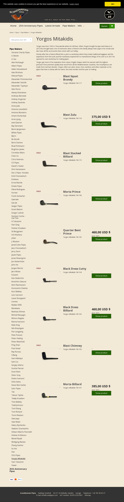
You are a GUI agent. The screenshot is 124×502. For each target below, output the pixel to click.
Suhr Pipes (16, 388)
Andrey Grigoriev (18, 99)
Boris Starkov (17, 142)
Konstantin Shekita (19, 288)
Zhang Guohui (17, 445)
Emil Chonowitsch (18, 176)
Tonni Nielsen (17, 415)
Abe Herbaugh (17, 62)
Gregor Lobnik (17, 213)
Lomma (14, 301)
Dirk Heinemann (18, 169)
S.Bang (14, 355)
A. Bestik (15, 56)
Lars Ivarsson (17, 295)
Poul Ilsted (15, 348)
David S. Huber (17, 166)
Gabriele (15, 199)
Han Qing (15, 225)
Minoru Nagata (17, 318)
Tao (13, 392)
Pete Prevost (16, 335)
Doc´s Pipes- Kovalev (20, 173)
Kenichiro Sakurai (18, 281)
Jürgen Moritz (17, 268)
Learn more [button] (74, 4)
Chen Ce (15, 156)
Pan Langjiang (17, 331)
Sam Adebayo (17, 358)
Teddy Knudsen (18, 398)
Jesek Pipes (16, 255)
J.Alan (13, 238)
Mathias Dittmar (18, 311)
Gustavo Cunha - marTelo (18, 217)
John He (14, 265)
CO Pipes (15, 163)
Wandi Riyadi (16, 438)
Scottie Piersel (17, 368)
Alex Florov (16, 89)
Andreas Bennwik (18, 96)
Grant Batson (17, 209)
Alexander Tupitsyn (19, 86)
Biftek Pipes (16, 132)
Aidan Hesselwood (19, 69)
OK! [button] (112, 4)
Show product (101, 83)
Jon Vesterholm (17, 261)
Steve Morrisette (18, 385)
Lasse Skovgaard (18, 298)
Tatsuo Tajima (17, 395)
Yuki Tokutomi (17, 462)
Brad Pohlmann (17, 146)
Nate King (15, 325)
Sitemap (88, 495)
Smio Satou (16, 382)
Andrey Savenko (18, 102)
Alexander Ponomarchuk (21, 79)
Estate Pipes (16, 186)
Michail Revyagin (18, 315)
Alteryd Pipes (17, 76)
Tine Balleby (16, 402)
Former (14, 193)
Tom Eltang (16, 408)
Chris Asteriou (17, 159)
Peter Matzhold (18, 341)
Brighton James (17, 149)
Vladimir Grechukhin (20, 428)
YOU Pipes (15, 455)
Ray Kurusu (16, 352)
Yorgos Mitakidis (18, 458)
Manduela (15, 308)
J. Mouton (15, 241)
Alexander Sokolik (18, 82)
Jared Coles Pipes (18, 245)
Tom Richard (16, 412)
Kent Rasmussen (18, 285)
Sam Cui (14, 362)
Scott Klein (15, 372)
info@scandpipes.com (49, 495)
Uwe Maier (15, 422)
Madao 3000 (16, 305)
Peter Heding (17, 338)
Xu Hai (14, 448)
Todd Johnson (17, 405)
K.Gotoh (14, 275)
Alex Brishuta (17, 72)
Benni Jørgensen (18, 129)
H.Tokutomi (16, 221)
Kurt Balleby (16, 291)
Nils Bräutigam (17, 328)
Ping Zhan (15, 345)
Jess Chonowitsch (18, 248)
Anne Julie (15, 106)
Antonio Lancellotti (19, 109)
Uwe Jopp (15, 418)
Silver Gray (15, 375)
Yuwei (13, 465)
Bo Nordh (15, 139)
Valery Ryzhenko (18, 425)
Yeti (13, 452)
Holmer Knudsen (18, 228)
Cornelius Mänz (18, 152)
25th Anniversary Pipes (18, 470)
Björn (13, 136)
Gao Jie (14, 203)
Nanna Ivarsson (18, 322)
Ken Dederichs (17, 278)
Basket (108, 26)
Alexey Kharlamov (18, 92)
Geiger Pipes (16, 206)
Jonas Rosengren (18, 258)
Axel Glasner (16, 122)
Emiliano (15, 179)
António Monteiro (18, 112)
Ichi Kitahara (16, 235)
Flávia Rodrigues (18, 189)
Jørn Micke (15, 271)
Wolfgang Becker (18, 442)
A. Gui (13, 59)
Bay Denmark (17, 126)
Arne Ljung (16, 119)
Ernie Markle (16, 182)
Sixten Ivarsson (17, 378)
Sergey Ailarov (17, 365)
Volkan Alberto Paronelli (21, 432)
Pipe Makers (16, 49)
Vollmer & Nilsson (18, 435)
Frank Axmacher (18, 196)
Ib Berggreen (17, 231)
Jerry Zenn (15, 251)
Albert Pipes (16, 66)
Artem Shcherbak (18, 116)
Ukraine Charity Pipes (20, 52)
